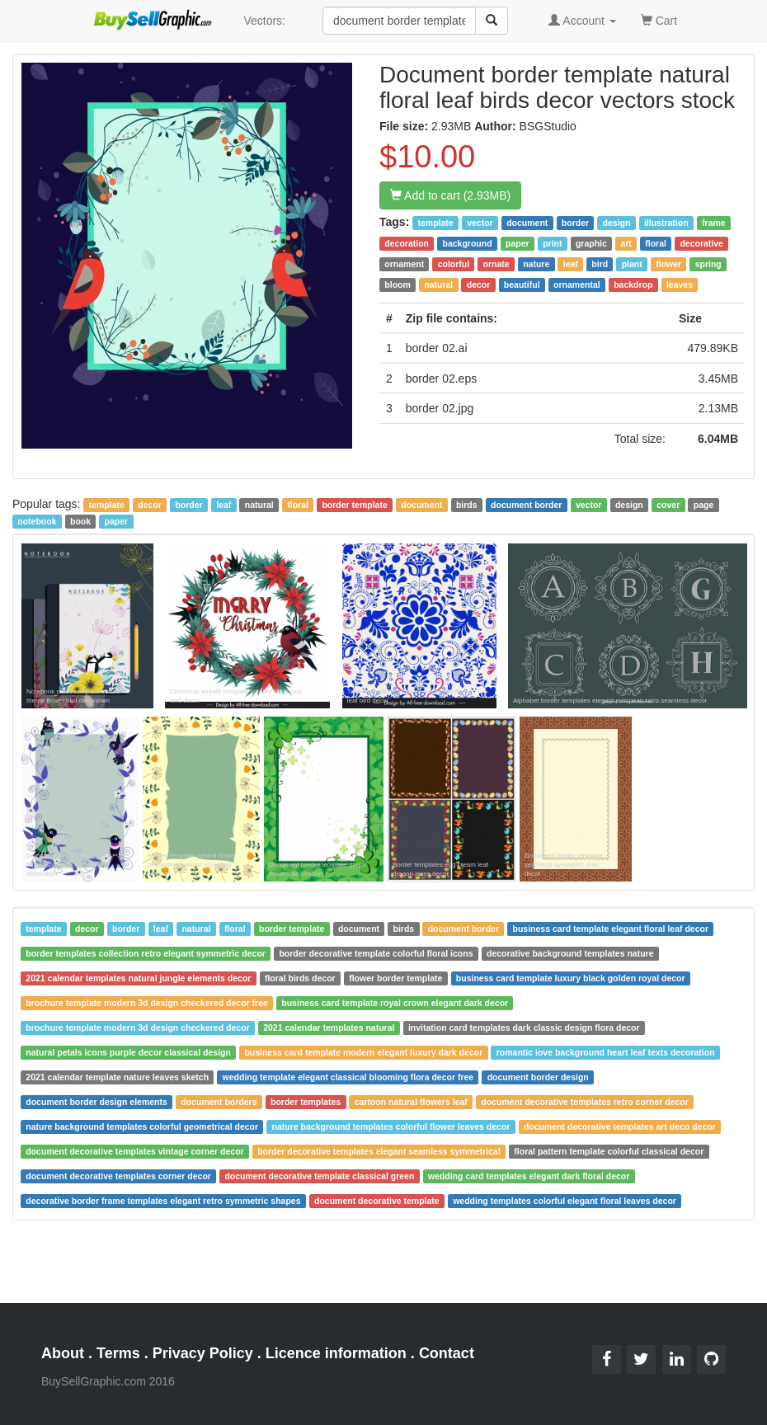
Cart (659, 19)
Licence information (336, 1353)
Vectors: (264, 20)
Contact (446, 1353)
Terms (118, 1353)
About (62, 1353)
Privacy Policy (203, 1353)
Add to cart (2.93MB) (450, 195)
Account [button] (582, 20)
